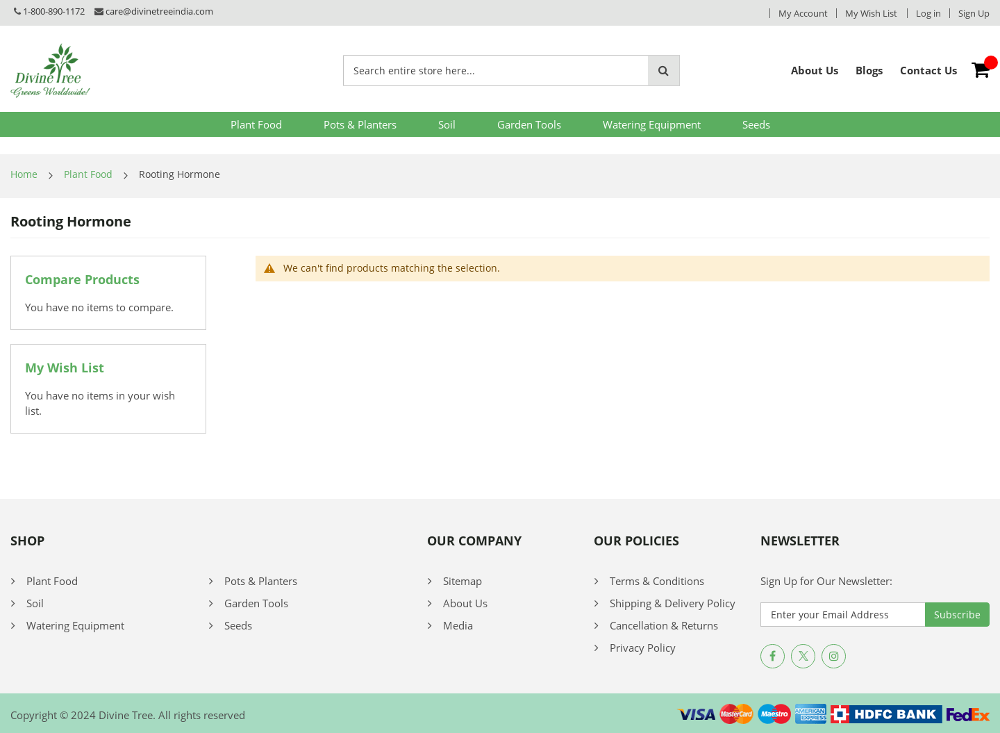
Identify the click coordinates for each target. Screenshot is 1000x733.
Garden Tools (529, 124)
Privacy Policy (643, 647)
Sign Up (974, 13)
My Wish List (871, 13)
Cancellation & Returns (664, 625)
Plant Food (256, 124)
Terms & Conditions (657, 581)
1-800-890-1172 (54, 11)
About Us (465, 603)
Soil (447, 124)
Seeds (756, 124)
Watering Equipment (652, 124)
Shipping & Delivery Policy (672, 603)
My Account (803, 13)
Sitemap (462, 581)
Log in (928, 13)
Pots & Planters (360, 124)
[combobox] (496, 70)
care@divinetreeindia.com (159, 11)
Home (24, 174)
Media (458, 625)
